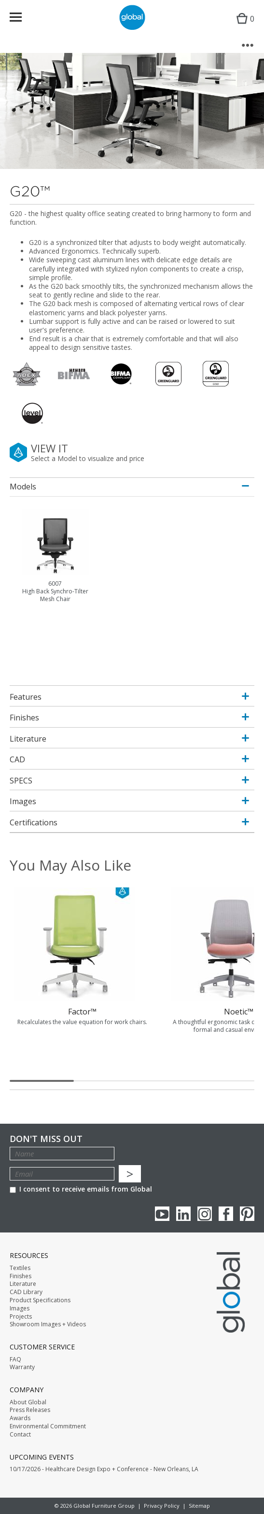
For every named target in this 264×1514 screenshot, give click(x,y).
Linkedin (183, 1213)
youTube (162, 1213)
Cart (243, 27)
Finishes (20, 1276)
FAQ (15, 1359)
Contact (20, 1434)
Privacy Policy (162, 1505)
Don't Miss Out (46, 1138)
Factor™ (82, 1011)
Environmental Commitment (48, 1426)
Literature (23, 1284)
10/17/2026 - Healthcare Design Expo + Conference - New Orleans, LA (104, 1469)
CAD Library (26, 1292)
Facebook (226, 1213)
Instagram (204, 1213)
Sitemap (199, 1505)
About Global (28, 1402)
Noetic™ (238, 1011)
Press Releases (30, 1410)
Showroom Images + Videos (48, 1324)
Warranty (22, 1367)
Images (19, 1308)
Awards (20, 1418)
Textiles (20, 1268)
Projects (21, 1317)
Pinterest (247, 1213)
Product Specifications (40, 1300)
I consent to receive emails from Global (81, 1188)
